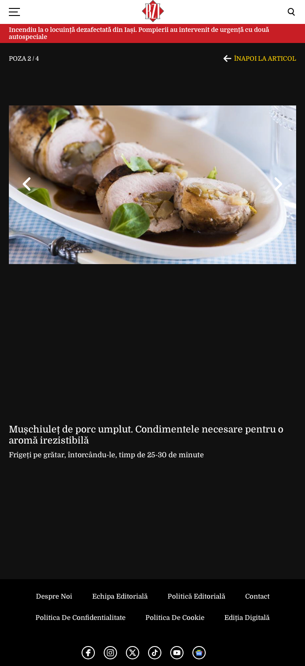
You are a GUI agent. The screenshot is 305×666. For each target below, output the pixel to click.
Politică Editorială (196, 596)
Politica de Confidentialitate (80, 618)
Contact (257, 596)
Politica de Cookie (174, 618)
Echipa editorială (120, 596)
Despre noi (54, 596)
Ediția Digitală (247, 618)
